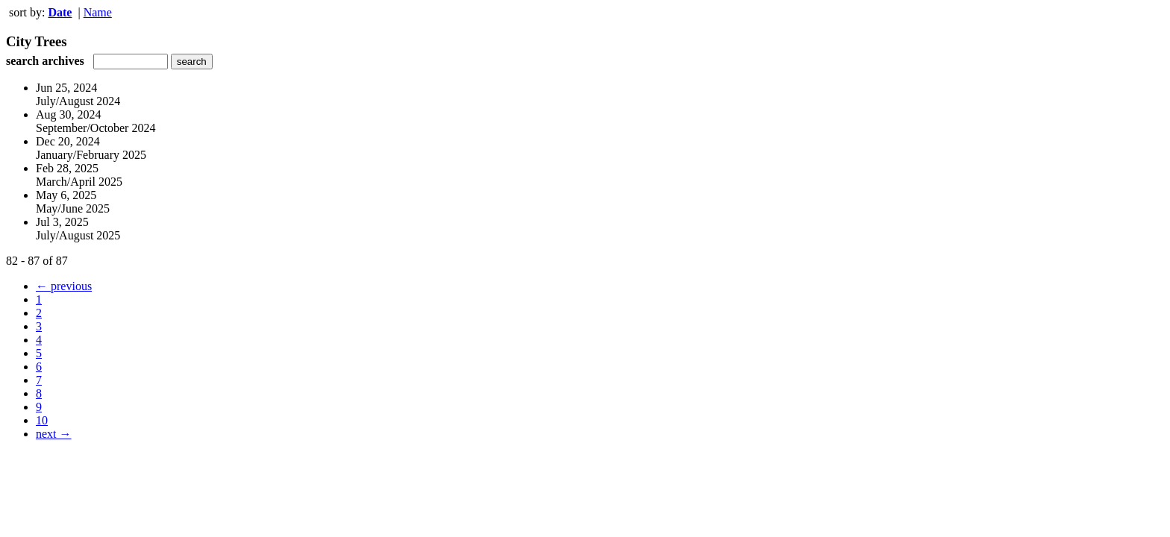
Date (60, 12)
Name (98, 12)
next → (54, 433)
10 (42, 420)
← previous (64, 286)
